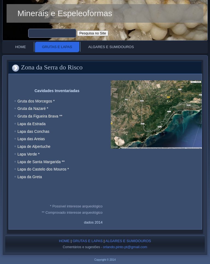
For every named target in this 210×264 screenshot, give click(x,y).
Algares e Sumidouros (111, 47)
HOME (64, 241)
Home (20, 47)
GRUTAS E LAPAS (87, 241)
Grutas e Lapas (57, 47)
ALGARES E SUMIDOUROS (128, 241)
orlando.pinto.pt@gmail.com (125, 247)
